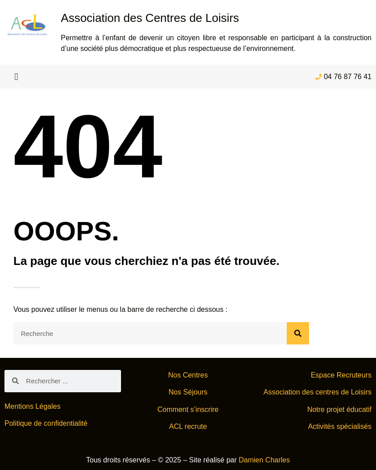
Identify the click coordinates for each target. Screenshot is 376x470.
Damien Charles (264, 460)
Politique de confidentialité (46, 423)
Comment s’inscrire (188, 409)
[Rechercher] (298, 333)
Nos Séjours (187, 392)
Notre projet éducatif (339, 409)
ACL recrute (188, 426)
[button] (16, 76)
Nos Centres (188, 375)
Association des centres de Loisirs (317, 392)
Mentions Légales (32, 406)
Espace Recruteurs (341, 375)
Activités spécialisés (340, 426)
